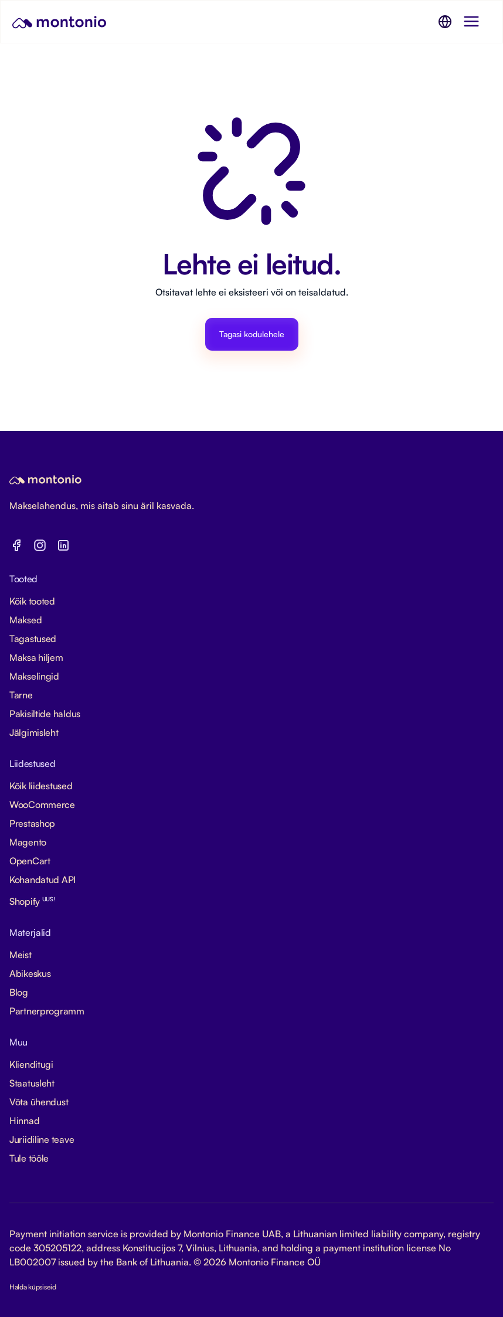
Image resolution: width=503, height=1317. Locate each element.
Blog (18, 992)
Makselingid (34, 676)
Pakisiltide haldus (44, 713)
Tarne (21, 695)
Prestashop (32, 823)
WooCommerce (42, 804)
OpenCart (29, 861)
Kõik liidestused (41, 786)
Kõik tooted (32, 601)
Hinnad (24, 1120)
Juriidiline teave (41, 1139)
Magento (27, 842)
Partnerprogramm (46, 1011)
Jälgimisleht (34, 732)
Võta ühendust (38, 1102)
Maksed (25, 620)
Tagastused (32, 638)
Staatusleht (32, 1083)
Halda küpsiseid (32, 1286)
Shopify (32, 901)
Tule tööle (29, 1158)
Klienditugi (31, 1064)
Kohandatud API (42, 879)
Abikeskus (29, 973)
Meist (20, 954)
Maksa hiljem (36, 657)
